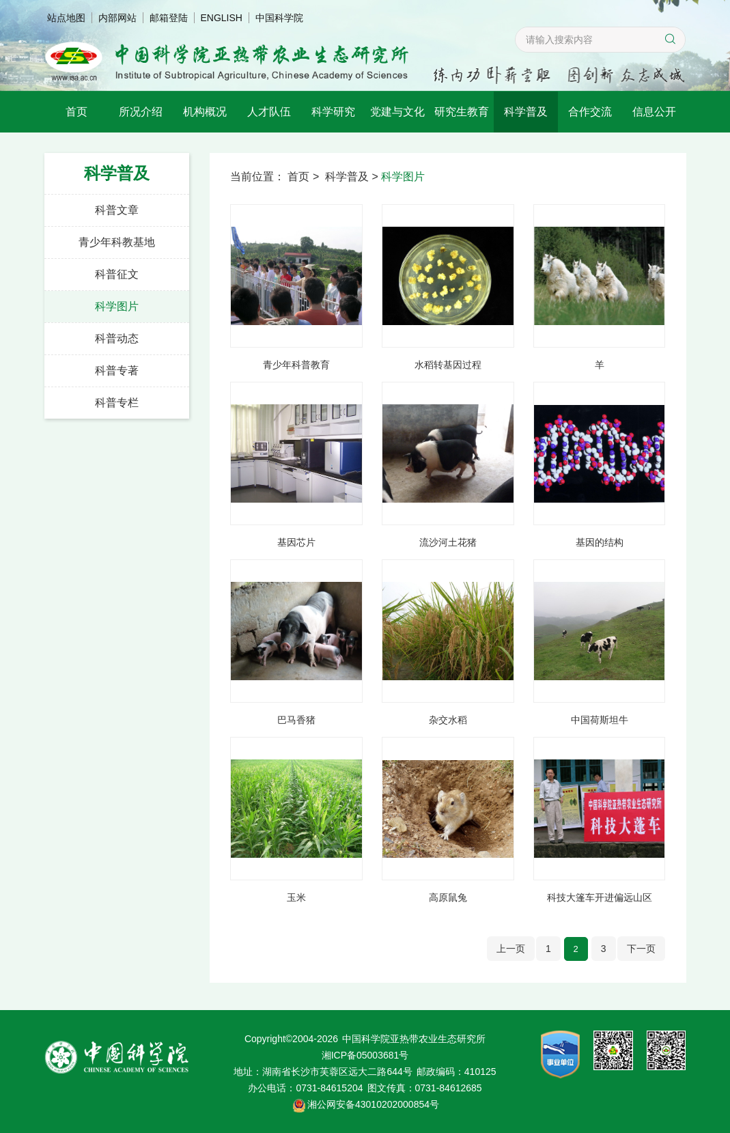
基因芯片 (296, 542)
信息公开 (654, 111)
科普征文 (117, 274)
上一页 (510, 948)
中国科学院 (279, 17)
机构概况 (205, 111)
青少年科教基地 (117, 242)
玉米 (296, 897)
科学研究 (333, 111)
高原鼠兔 (448, 897)
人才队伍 (269, 111)
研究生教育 (461, 111)
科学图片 (117, 306)
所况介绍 (141, 111)
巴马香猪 (296, 719)
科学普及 (526, 111)
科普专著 (117, 370)
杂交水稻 (448, 719)
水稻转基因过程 (448, 364)
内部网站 (117, 17)
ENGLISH (221, 17)
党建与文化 (397, 111)
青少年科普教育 (296, 364)
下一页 (641, 948)
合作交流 (590, 111)
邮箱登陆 (169, 17)
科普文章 (117, 210)
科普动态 (117, 338)
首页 (76, 111)
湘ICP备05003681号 (365, 1055)
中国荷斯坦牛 (599, 719)
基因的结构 (599, 542)
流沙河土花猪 (448, 542)
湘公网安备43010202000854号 (373, 1104)
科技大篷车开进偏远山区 (599, 897)
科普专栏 (117, 402)
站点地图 (66, 17)
